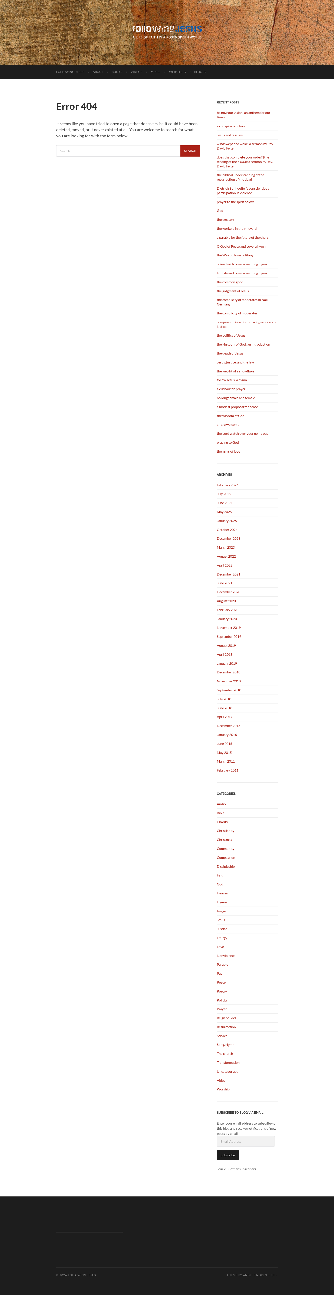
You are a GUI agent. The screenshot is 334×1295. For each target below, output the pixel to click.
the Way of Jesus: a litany (235, 255)
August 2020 (226, 601)
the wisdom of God (231, 416)
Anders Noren (255, 1275)
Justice (222, 929)
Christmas (224, 839)
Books (117, 72)
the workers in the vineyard (237, 228)
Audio (221, 804)
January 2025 (227, 521)
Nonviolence (226, 955)
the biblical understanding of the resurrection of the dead (240, 177)
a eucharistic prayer (231, 389)
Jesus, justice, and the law (235, 362)
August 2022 (226, 556)
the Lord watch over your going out (242, 433)
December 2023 (228, 538)
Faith (221, 875)
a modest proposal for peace (237, 407)
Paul (220, 973)
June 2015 (224, 743)
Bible (220, 813)
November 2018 (229, 681)
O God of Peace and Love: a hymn (241, 246)
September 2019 (229, 636)
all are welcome (228, 424)
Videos (136, 72)
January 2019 (227, 663)
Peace (221, 982)
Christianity (225, 830)
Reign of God (226, 1018)
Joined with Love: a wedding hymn (242, 264)
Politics (222, 1000)
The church (225, 1053)
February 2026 (227, 485)
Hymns (222, 902)
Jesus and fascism (230, 135)
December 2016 (228, 726)
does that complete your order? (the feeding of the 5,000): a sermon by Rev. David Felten (245, 161)
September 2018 (229, 690)
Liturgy (222, 938)
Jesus (221, 920)
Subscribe (228, 1155)
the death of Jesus (230, 353)
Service (222, 1036)
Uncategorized (227, 1071)
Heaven (222, 893)
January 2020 (227, 619)
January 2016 (227, 735)
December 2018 (228, 672)
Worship (223, 1089)
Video (221, 1080)
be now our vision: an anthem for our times (243, 114)
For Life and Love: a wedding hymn (242, 273)
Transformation (228, 1062)
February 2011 (227, 770)
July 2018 (224, 699)
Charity (222, 822)
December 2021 (228, 574)
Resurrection (226, 1027)
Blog (198, 72)
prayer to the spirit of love (236, 202)
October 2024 (227, 530)
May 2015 (224, 752)
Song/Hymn (225, 1044)
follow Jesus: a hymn (232, 380)
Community (225, 848)
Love (220, 947)
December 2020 (228, 592)
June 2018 (224, 708)
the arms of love (228, 451)
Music (156, 72)
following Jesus (70, 72)
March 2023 (226, 547)
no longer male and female (236, 398)
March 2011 (226, 761)
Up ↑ (274, 1275)
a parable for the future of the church (243, 237)
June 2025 (224, 503)
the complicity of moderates (237, 313)
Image (221, 911)
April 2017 (224, 717)
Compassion (226, 857)
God (220, 210)
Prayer (222, 1009)
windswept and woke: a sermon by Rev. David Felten (245, 146)
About (98, 72)
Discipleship (226, 866)
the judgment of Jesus (233, 291)
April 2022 (224, 565)
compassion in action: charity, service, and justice (247, 324)
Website (176, 72)
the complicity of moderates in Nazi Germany (242, 302)
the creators (226, 219)
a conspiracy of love (231, 126)
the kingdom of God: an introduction (243, 344)
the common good (230, 282)
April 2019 (224, 654)
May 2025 (224, 512)
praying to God (228, 442)
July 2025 (224, 494)
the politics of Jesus (231, 335)
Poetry (222, 991)
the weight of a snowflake (235, 371)
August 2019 (226, 645)
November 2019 (229, 627)
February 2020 (227, 610)
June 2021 (224, 583)
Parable (222, 964)
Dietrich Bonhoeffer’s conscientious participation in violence (243, 190)
